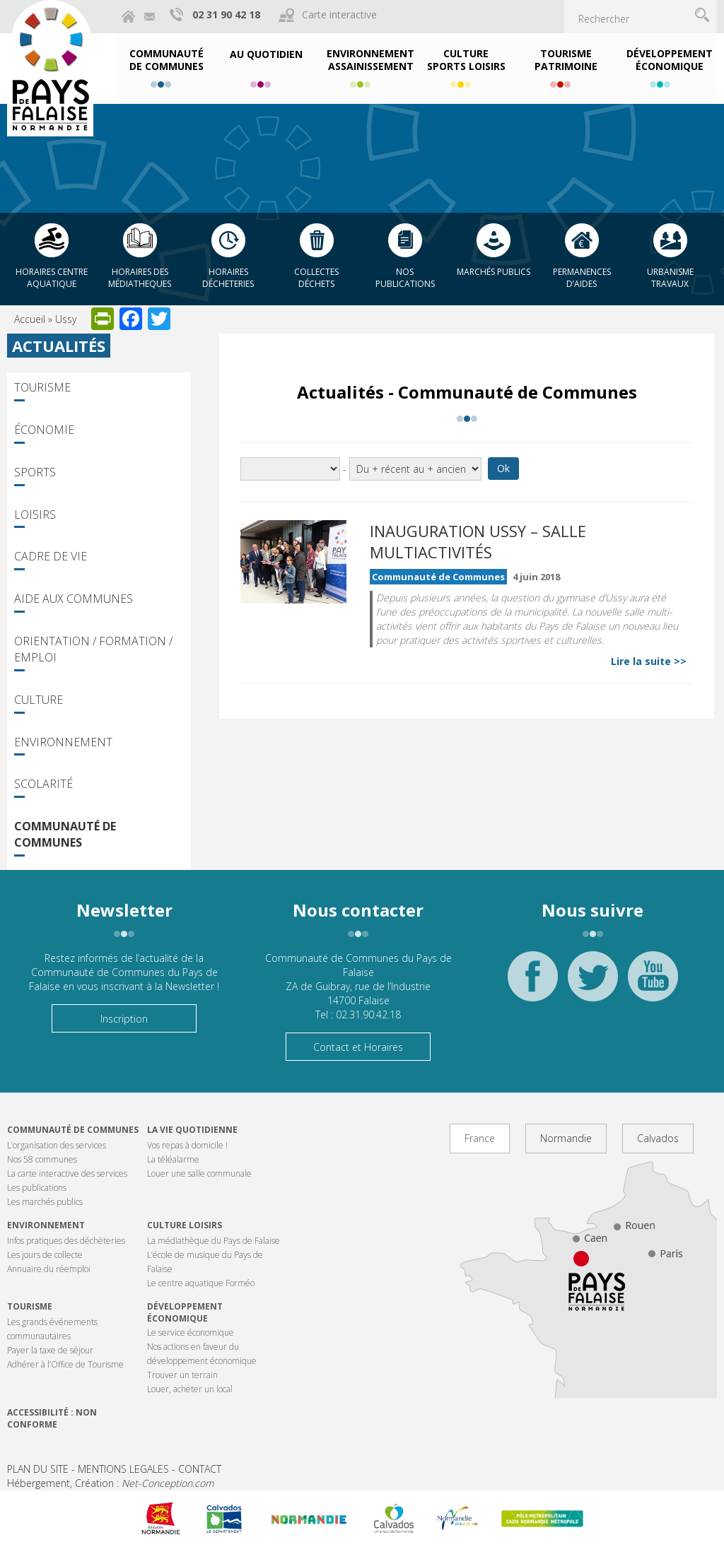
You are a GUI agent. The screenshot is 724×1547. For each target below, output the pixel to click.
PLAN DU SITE (38, 1469)
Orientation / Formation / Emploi (93, 649)
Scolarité (43, 784)
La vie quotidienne (192, 1130)
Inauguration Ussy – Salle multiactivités (478, 541)
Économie (44, 429)
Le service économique (190, 1333)
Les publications (36, 1188)
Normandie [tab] (566, 1138)
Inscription (124, 1018)
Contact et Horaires (358, 1047)
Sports (35, 472)
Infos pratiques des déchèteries (66, 1241)
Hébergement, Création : (110, 1483)
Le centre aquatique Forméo (201, 1283)
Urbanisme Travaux (670, 278)
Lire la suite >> (649, 661)
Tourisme (42, 387)
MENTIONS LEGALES (123, 1469)
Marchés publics (493, 272)
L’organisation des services (56, 1145)
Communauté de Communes (65, 834)
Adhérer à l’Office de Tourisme (65, 1364)
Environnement (63, 742)
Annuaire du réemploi (48, 1269)
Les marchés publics (45, 1202)
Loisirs (35, 514)
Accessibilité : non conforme (52, 1418)
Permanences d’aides (582, 278)
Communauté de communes (73, 1130)
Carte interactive (339, 14)
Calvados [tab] (658, 1138)
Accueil (29, 319)
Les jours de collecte (45, 1255)
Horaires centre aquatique (52, 278)
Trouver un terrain (182, 1375)
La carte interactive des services (67, 1173)
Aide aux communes (73, 598)
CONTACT (199, 1469)
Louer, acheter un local (190, 1389)
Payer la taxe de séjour (50, 1350)
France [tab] (480, 1138)
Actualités (58, 345)
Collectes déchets (316, 278)
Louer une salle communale (199, 1173)
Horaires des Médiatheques (139, 278)
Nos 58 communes (42, 1159)
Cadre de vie (50, 556)
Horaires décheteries (228, 278)
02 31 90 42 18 (226, 14)
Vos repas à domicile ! (187, 1145)
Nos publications (405, 278)
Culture (38, 699)
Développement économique (185, 1312)
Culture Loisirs (184, 1225)
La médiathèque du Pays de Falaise (213, 1241)
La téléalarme (173, 1159)
